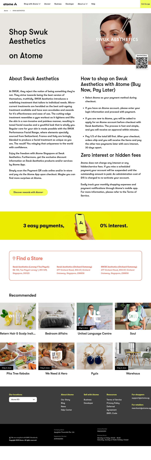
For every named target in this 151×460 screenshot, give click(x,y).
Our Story (65, 400)
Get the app (145, 4)
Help (93, 4)
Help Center (66, 410)
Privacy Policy (113, 403)
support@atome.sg (140, 398)
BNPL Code (112, 413)
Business (58, 4)
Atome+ (47, 4)
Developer (70, 4)
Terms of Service (114, 400)
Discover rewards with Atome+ (28, 192)
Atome (6, 10)
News (63, 406)
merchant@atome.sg (141, 408)
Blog (63, 403)
